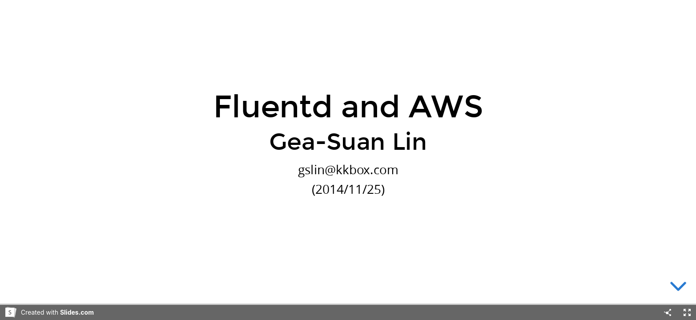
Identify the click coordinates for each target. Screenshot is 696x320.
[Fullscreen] (687, 312)
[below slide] (678, 288)
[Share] (667, 312)
